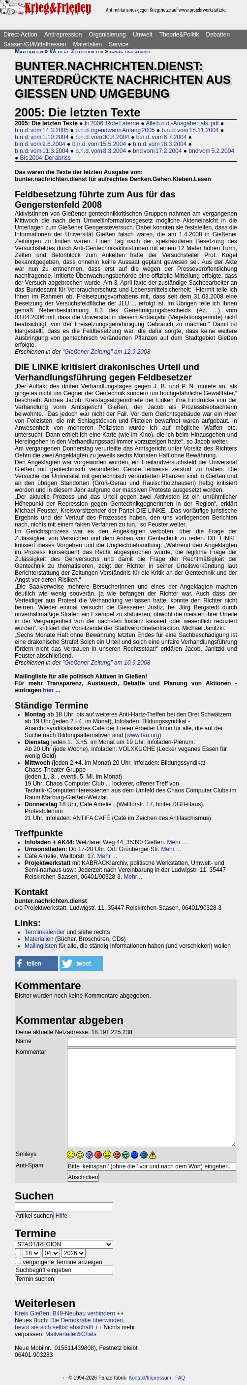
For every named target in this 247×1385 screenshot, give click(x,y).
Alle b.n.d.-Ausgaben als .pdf (182, 123)
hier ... (51, 690)
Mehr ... (177, 842)
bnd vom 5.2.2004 (211, 151)
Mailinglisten (41, 945)
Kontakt (137, 1378)
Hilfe (61, 1215)
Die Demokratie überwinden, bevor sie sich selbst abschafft (69, 1324)
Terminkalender (45, 932)
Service (118, 44)
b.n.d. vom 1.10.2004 (41, 137)
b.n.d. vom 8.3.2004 (100, 151)
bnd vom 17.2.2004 (157, 151)
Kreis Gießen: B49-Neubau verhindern (65, 1313)
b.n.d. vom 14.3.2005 (41, 130)
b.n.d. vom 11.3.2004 (41, 151)
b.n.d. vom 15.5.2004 (99, 144)
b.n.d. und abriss (130, 51)
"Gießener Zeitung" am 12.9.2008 (106, 351)
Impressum (159, 1378)
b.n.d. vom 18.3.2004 (159, 144)
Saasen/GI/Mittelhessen (34, 44)
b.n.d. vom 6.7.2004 (161, 137)
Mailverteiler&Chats (70, 1334)
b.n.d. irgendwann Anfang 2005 (114, 130)
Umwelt (143, 34)
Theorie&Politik (179, 34)
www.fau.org (142, 735)
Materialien (87, 44)
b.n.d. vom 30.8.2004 (102, 137)
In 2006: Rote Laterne (112, 123)
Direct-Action (20, 34)
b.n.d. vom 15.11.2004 (189, 130)
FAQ (180, 1378)
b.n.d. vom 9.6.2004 (40, 144)
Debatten (218, 34)
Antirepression (63, 34)
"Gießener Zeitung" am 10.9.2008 (106, 662)
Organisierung (107, 34)
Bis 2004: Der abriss (45, 157)
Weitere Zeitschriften (76, 51)
